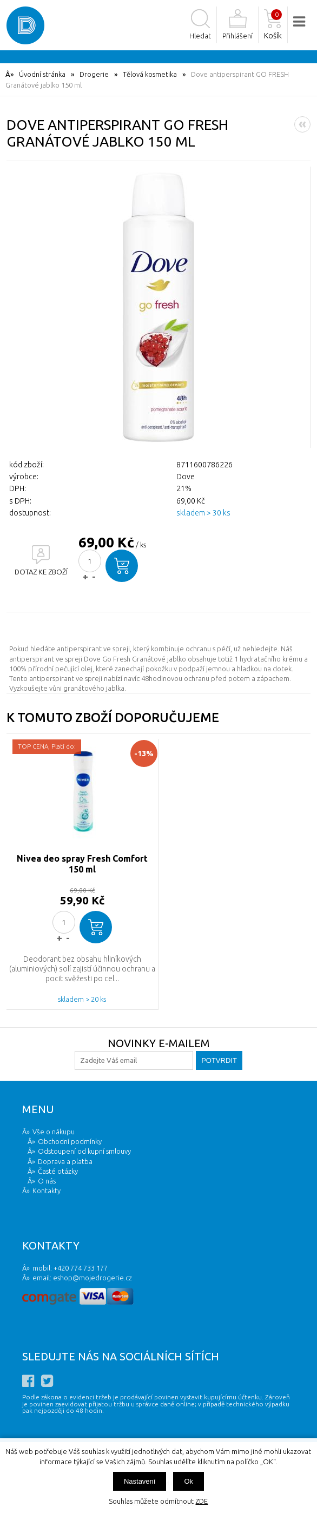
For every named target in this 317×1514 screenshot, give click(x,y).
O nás (47, 1181)
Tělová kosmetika (150, 74)
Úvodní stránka (42, 74)
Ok (188, 1481)
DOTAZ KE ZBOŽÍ (41, 572)
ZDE (201, 1501)
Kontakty (46, 1190)
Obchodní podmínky (70, 1141)
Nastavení (140, 1481)
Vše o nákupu (53, 1131)
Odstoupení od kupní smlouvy (84, 1151)
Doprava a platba (65, 1161)
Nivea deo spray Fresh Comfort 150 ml (82, 864)
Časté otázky (58, 1171)
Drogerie (94, 74)
